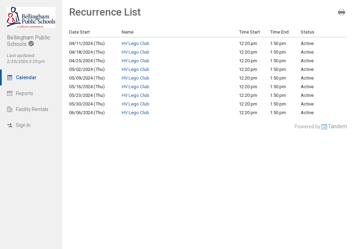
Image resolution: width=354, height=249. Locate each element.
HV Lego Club (135, 43)
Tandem (337, 126)
